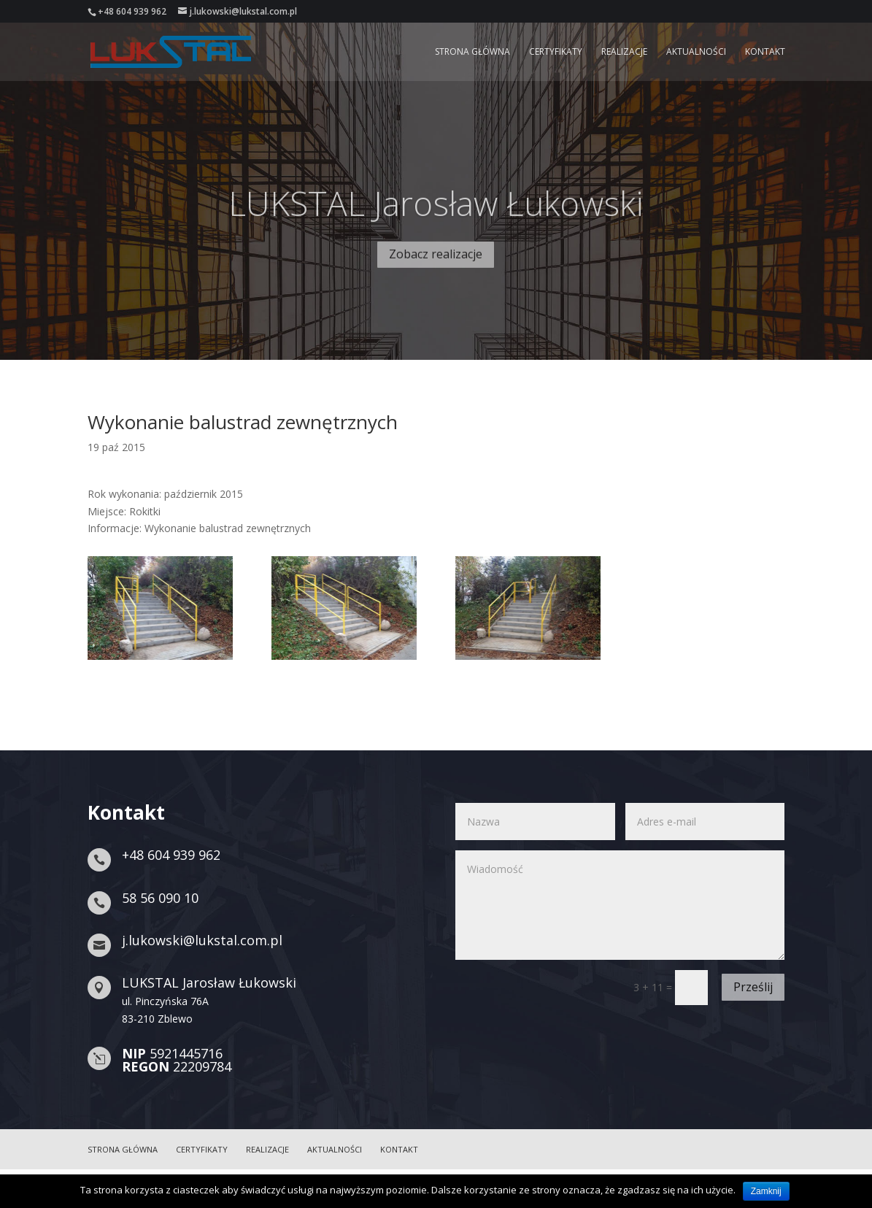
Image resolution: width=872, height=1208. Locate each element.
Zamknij (766, 1191)
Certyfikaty (555, 52)
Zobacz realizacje (435, 275)
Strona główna (472, 52)
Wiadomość (619, 905)
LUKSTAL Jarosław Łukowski (436, 223)
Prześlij (753, 987)
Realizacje (624, 52)
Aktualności (696, 52)
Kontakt (765, 52)
